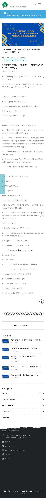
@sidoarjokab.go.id (25, 250)
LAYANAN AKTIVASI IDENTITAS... (25, 348)
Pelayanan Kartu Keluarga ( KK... (24, 375)
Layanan (12, 12)
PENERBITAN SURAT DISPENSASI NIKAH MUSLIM (24, 15)
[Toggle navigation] (39, 3)
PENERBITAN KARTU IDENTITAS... (26, 340)
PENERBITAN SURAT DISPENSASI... (26, 367)
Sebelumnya (23, 325)
